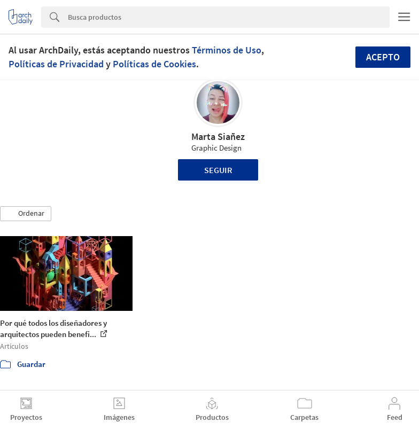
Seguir (218, 170)
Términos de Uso (226, 50)
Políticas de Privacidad (56, 64)
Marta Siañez (218, 136)
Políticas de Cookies (154, 64)
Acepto (383, 57)
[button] (25, 213)
